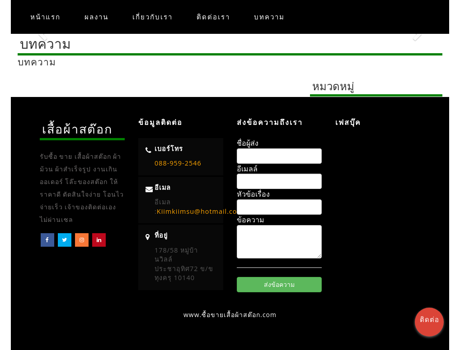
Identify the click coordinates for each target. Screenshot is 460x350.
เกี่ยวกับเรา (152, 16)
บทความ (269, 16)
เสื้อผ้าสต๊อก (77, 128)
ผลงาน (96, 16)
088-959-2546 (178, 163)
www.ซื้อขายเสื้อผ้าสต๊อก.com (230, 314)
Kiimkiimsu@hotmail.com (200, 211)
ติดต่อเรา (213, 16)
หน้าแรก (45, 16)
